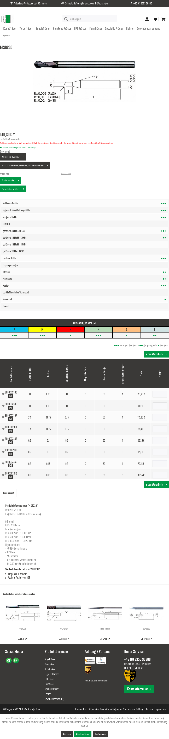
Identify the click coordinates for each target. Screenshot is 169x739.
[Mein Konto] (147, 18)
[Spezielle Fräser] (114, 28)
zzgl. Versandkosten (14, 139)
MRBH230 (22, 628)
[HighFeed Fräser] (62, 28)
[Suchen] (66, 18)
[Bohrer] (130, 28)
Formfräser (49, 684)
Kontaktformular (139, 688)
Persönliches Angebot (13, 188)
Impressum (160, 709)
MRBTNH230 (105, 628)
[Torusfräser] (26, 28)
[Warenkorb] (163, 18)
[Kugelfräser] (10, 28)
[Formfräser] (96, 28)
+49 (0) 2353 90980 (142, 3)
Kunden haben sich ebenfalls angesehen (19, 593)
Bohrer (48, 694)
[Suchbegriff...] (89, 18)
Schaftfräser (50, 669)
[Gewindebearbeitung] (148, 28)
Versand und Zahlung (133, 709)
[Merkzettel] (155, 19)
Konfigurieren (100, 733)
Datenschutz (81, 709)
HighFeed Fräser (52, 674)
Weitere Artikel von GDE (17, 577)
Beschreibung (8, 492)
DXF (10, 396)
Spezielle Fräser (52, 689)
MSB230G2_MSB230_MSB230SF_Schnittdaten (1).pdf (25, 165)
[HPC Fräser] (80, 28)
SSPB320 (146, 628)
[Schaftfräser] (42, 28)
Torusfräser (50, 664)
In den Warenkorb (156, 353)
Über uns (149, 709)
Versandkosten (102, 680)
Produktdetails (10, 180)
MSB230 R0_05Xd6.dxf (13, 156)
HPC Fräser (49, 679)
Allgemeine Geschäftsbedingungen (105, 709)
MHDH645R (64, 628)
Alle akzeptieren (82, 733)
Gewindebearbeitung (54, 699)
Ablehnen (67, 733)
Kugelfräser (50, 659)
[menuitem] (89, 18)
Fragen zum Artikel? (16, 574)
